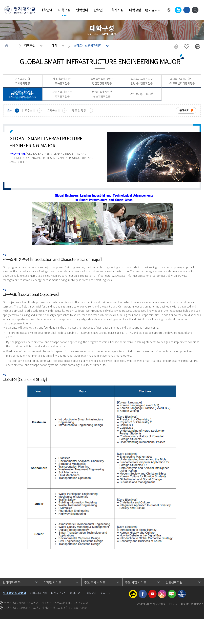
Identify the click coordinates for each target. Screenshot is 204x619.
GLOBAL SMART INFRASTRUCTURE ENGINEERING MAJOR (22, 94)
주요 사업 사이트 (135, 582)
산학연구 (100, 9)
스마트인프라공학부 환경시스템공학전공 (141, 81)
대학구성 (64, 9)
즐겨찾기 (186, 46)
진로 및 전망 (79, 110)
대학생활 (135, 9)
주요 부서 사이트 (94, 582)
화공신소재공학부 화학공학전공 (62, 94)
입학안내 (82, 9)
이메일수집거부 (38, 593)
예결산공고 (76, 593)
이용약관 (91, 593)
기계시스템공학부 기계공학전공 (23, 81)
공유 (176, 46)
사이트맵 (186, 10)
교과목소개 (53, 110)
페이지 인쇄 (197, 46)
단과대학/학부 (12, 582)
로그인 (178, 10)
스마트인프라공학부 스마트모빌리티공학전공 (181, 81)
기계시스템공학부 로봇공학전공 (62, 81)
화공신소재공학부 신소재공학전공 (102, 94)
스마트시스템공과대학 (87, 45)
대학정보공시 (58, 593)
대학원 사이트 (52, 582)
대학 (54, 45)
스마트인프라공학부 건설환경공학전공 (102, 81)
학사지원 (117, 9)
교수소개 (30, 110)
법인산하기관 (174, 582)
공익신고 (105, 593)
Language (170, 10)
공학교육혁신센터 (139, 94)
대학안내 (47, 9)
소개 (9, 110)
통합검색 (195, 10)
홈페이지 (184, 110)
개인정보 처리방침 (14, 593)
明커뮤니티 (152, 9)
